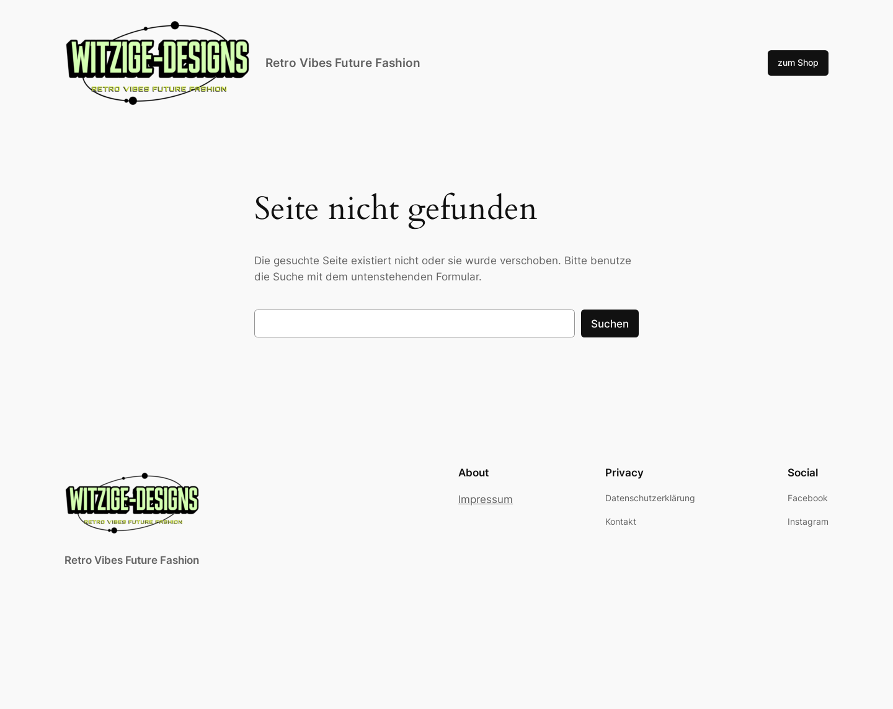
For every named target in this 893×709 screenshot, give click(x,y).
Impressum (485, 499)
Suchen (610, 324)
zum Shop (798, 62)
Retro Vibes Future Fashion (342, 62)
